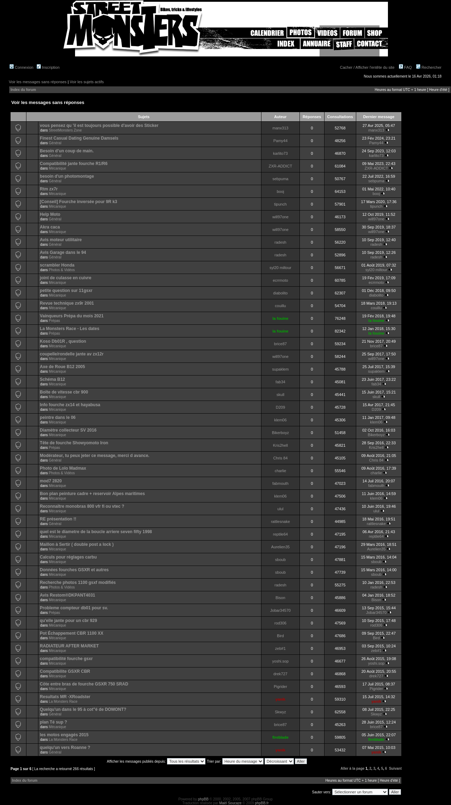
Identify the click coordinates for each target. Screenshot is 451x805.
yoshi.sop (280, 661)
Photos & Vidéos (62, 270)
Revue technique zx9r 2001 (67, 303)
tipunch (280, 204)
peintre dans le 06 (57, 417)
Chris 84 (280, 458)
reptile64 (280, 534)
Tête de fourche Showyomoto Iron (74, 442)
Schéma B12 (52, 379)
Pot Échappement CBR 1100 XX (71, 633)
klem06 (280, 420)
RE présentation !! (58, 519)
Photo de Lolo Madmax (63, 468)
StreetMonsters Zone (65, 130)
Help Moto (50, 214)
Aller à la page (353, 768)
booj (280, 191)
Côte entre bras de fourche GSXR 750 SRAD (84, 684)
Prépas (54, 321)
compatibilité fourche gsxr (66, 658)
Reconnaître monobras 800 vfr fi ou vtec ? (82, 506)
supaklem (280, 369)
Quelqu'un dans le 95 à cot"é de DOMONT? (83, 709)
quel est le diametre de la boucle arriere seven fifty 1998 (96, 531)
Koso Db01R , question (63, 341)
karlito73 (280, 153)
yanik (280, 699)
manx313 (280, 128)
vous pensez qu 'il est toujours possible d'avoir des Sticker (99, 125)
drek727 (280, 674)
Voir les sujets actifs (87, 82)
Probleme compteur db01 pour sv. (74, 607)
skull (280, 394)
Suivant (395, 768)
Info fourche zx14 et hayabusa (70, 404)
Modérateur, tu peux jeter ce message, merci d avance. (94, 455)
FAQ (405, 67)
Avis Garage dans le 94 (63, 252)
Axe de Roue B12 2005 (62, 366)
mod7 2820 (51, 480)
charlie (280, 471)
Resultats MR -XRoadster (65, 696)
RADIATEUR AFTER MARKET (69, 646)
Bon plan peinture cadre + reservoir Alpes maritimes (92, 493)
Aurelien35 (280, 547)
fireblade (280, 737)
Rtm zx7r (49, 189)
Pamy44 (280, 141)
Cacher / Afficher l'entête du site (367, 67)
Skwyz (280, 712)
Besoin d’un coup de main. (67, 150)
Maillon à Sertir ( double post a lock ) (76, 544)
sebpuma (280, 179)
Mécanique (57, 168)
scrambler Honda (57, 265)
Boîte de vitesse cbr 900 (64, 392)
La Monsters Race (63, 701)
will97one (280, 217)
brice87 (280, 344)
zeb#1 (280, 648)
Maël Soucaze (230, 803)
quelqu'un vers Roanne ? (65, 747)
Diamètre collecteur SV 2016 (68, 430)
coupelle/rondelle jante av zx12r (72, 354)
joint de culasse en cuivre (65, 277)
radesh (280, 242)
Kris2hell (280, 445)
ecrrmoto (280, 280)
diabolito (280, 293)
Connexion (21, 67)
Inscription (48, 67)
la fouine (280, 318)
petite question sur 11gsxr (66, 290)
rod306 (280, 623)
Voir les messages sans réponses (38, 82)
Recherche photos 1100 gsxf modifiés (78, 582)
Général (55, 143)
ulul (280, 509)
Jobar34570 (280, 610)
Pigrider (280, 686)
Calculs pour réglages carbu (68, 557)
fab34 (280, 382)
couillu (280, 306)
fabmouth (280, 483)
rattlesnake (280, 521)
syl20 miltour (280, 268)
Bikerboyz (280, 433)
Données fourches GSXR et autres (74, 569)
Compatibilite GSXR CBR (65, 671)
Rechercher (428, 67)
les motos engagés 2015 (64, 734)
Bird (280, 636)
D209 (280, 407)
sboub (280, 559)
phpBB (203, 799)
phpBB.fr (262, 803)
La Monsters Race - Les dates (69, 328)
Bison (280, 598)
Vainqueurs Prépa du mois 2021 (72, 315)
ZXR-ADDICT (280, 166)
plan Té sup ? (53, 722)
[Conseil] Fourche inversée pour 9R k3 (78, 201)
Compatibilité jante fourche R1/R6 (73, 163)
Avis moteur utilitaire (61, 239)
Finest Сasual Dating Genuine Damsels (79, 138)
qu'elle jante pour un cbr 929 (68, 620)
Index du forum (23, 90)
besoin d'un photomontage (67, 176)
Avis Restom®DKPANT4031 (67, 595)
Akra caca (50, 227)
